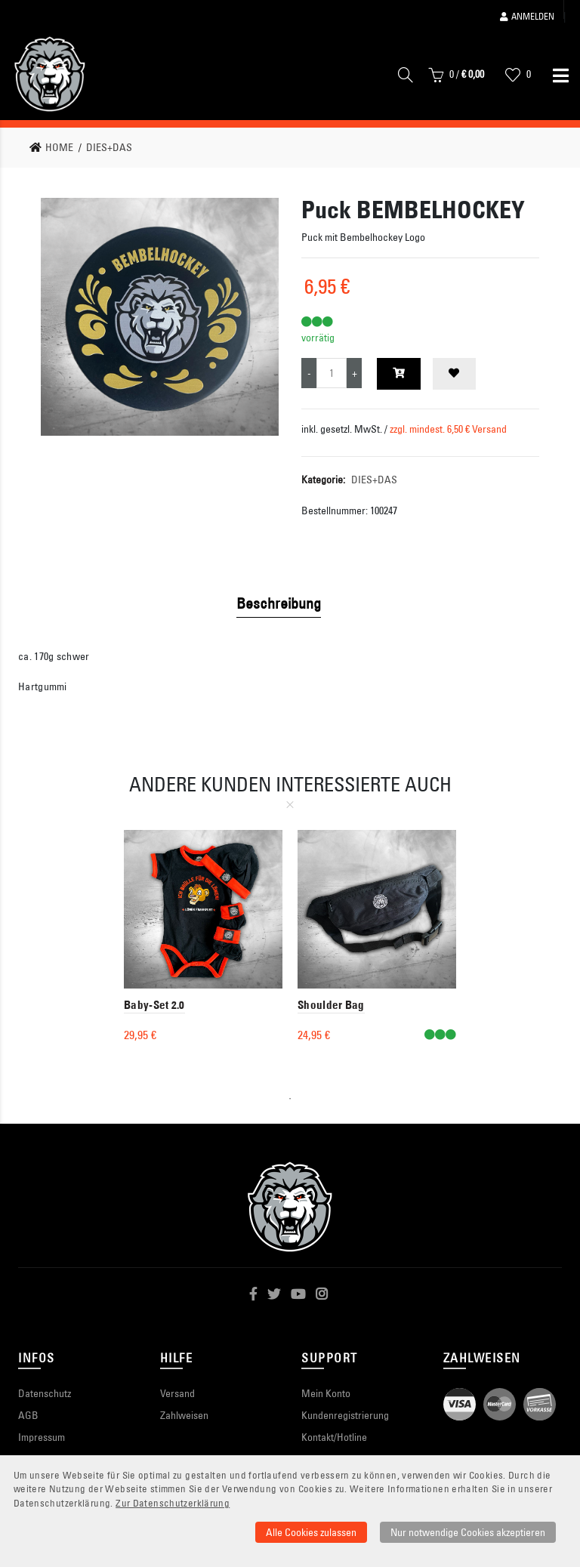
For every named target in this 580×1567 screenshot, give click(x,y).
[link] (55, 148)
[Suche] (405, 77)
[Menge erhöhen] (354, 373)
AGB (28, 1415)
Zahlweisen (184, 1415)
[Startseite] (50, 74)
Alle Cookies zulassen (311, 1532)
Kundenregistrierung (345, 1415)
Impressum (41, 1437)
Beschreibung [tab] (278, 603)
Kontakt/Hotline (334, 1437)
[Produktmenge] (331, 373)
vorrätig (318, 337)
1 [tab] (290, 1098)
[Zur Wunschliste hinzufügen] (454, 374)
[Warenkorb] (456, 77)
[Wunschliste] (518, 77)
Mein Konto (325, 1393)
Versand (177, 1393)
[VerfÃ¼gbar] (440, 1035)
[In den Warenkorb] (399, 374)
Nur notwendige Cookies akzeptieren (467, 1532)
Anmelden (527, 16)
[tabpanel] (203, 940)
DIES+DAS (374, 479)
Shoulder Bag (331, 1005)
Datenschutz (44, 1393)
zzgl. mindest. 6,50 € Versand (448, 429)
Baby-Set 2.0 (154, 1005)
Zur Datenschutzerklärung (173, 1503)
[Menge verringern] (308, 373)
